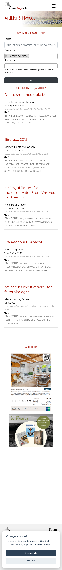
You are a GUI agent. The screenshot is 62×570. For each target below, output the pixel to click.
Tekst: (7, 38)
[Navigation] (54, 6)
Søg (31, 80)
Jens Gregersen (14, 249)
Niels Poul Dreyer (15, 204)
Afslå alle (31, 561)
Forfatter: (10, 60)
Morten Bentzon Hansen (19, 147)
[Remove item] (7, 56)
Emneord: (10, 50)
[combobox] (31, 56)
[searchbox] (30, 56)
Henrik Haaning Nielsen (19, 102)
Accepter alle (31, 553)
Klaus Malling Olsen (16, 299)
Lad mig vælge (42, 544)
